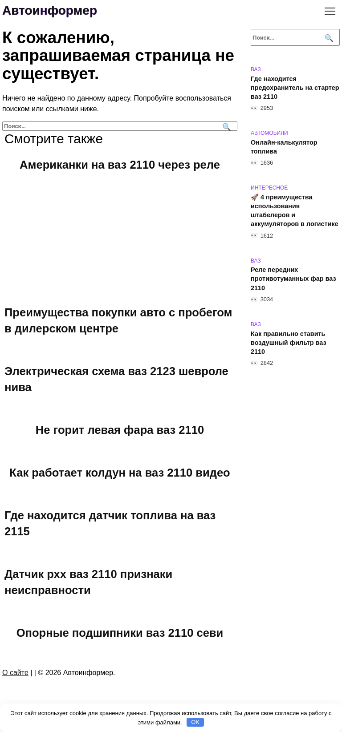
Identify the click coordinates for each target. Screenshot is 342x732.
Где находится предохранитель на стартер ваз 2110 (295, 87)
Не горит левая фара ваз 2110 (120, 429)
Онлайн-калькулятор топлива (284, 147)
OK (195, 722)
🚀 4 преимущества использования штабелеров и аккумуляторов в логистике (294, 210)
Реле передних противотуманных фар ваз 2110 (293, 279)
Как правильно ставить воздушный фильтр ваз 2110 (288, 342)
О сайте (15, 672)
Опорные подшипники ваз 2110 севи (119, 632)
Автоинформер (49, 10)
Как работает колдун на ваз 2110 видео (119, 472)
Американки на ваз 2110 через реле (120, 164)
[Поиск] (226, 126)
